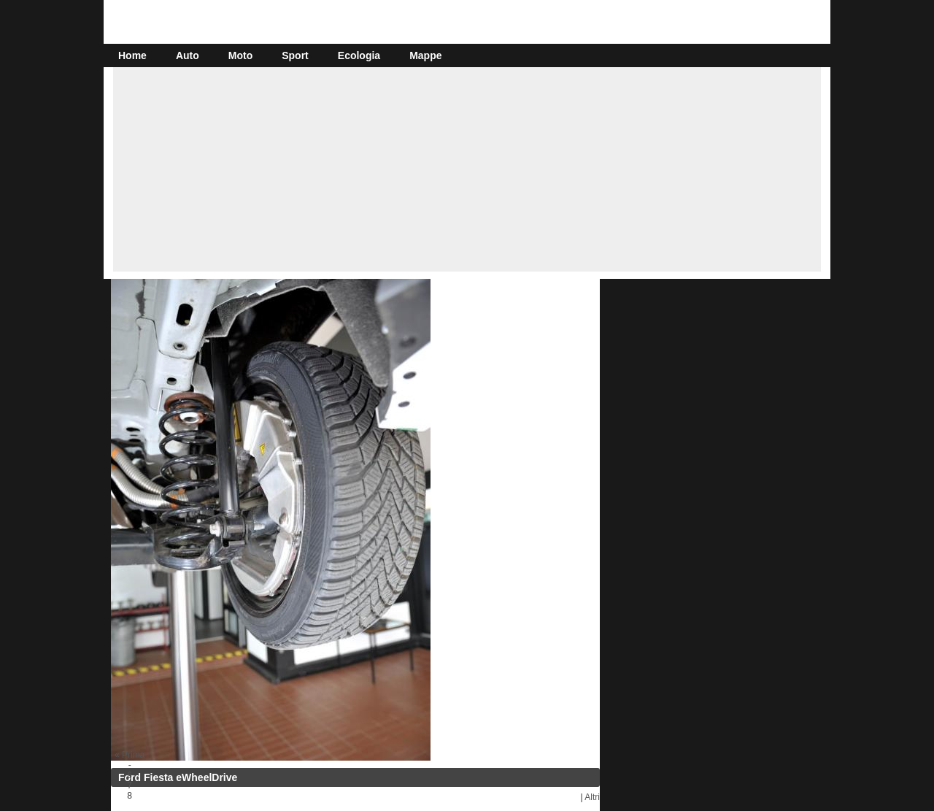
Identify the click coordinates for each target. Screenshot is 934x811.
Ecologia (359, 55)
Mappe (425, 55)
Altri (592, 797)
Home (132, 55)
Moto (240, 55)
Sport (295, 55)
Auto (187, 55)
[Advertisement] (467, 169)
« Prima (129, 755)
